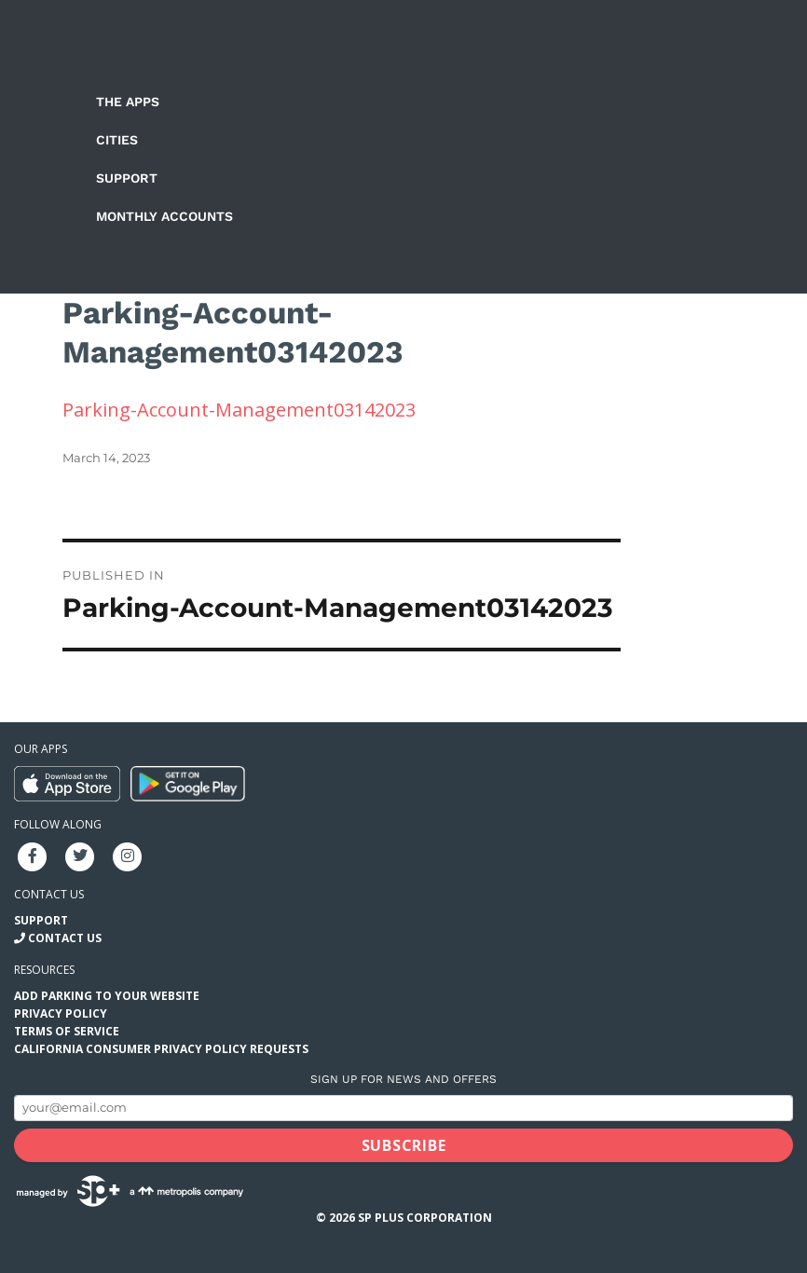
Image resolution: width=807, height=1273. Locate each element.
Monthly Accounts (164, 216)
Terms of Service (66, 1031)
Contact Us (65, 938)
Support (126, 178)
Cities (117, 139)
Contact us (49, 894)
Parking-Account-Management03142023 (239, 409)
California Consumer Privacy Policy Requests (161, 1049)
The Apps (127, 101)
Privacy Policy (60, 1013)
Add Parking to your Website (106, 996)
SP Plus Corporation (425, 1217)
